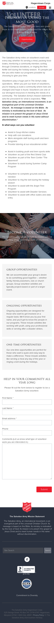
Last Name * (8, 408)
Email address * (9, 418)
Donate (41, 7)
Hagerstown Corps (40, 3)
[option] (27, 29)
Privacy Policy (38, 615)
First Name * (8, 398)
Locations (31, 7)
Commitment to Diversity (27, 595)
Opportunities (27, 39)
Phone (5, 429)
